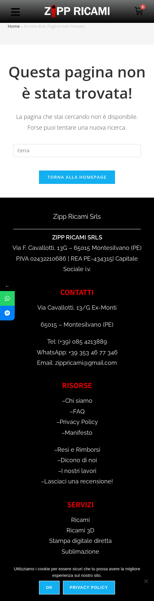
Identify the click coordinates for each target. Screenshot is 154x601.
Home (14, 26)
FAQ (79, 411)
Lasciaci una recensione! (78, 481)
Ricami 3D (80, 530)
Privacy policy (89, 587)
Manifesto (78, 432)
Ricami (80, 519)
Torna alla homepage (77, 177)
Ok (49, 587)
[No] (146, 581)
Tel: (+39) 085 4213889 (77, 341)
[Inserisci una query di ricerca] (77, 150)
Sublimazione (80, 551)
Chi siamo (78, 400)
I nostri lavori (78, 470)
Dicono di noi (79, 460)
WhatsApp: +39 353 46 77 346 (77, 352)
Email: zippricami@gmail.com (77, 362)
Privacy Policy (79, 421)
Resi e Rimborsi (78, 449)
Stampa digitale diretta (80, 540)
